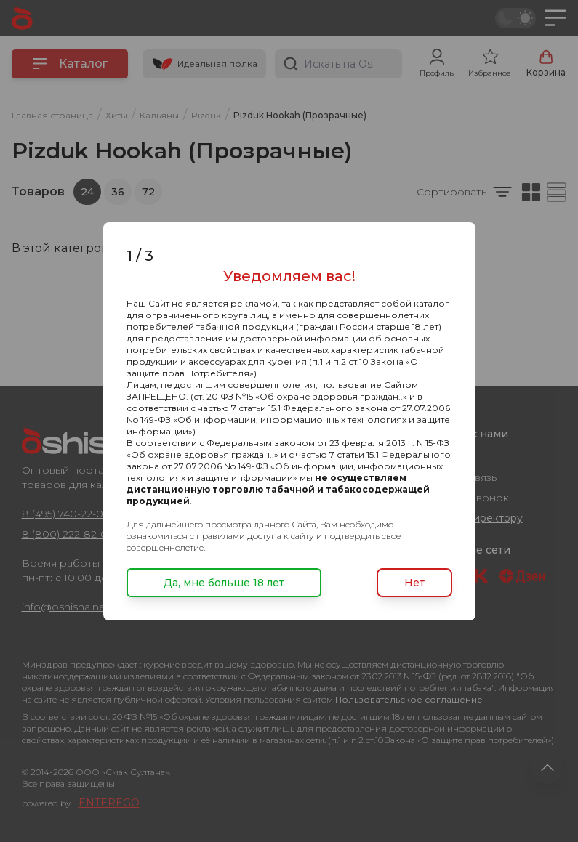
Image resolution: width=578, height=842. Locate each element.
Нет (414, 582)
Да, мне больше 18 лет (224, 582)
